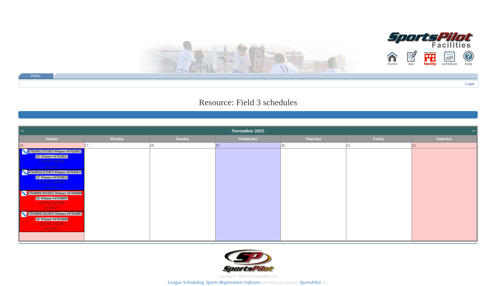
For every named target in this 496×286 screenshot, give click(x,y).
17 (87, 145)
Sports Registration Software (233, 282)
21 (348, 145)
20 (283, 145)
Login (469, 84)
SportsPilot (310, 282)
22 (414, 145)
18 (152, 145)
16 (21, 145)
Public (36, 76)
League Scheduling (186, 282)
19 (218, 145)
